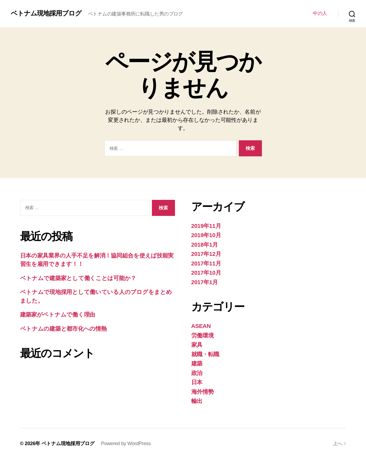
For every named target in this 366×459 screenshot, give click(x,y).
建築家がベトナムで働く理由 (57, 314)
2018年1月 (204, 244)
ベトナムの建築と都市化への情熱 (63, 328)
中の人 (320, 13)
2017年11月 (206, 263)
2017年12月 (206, 254)
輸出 (196, 401)
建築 (196, 363)
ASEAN (201, 326)
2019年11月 (206, 226)
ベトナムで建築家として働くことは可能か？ (78, 278)
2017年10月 (206, 272)
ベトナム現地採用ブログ (46, 13)
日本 (196, 382)
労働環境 (202, 335)
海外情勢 (202, 392)
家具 (196, 345)
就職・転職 (205, 354)
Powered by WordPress (126, 443)
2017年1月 (204, 282)
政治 (196, 373)
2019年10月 (206, 235)
